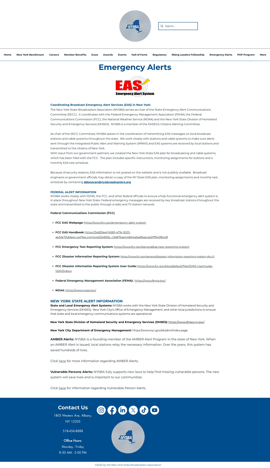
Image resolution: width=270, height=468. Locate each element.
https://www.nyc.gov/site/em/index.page (160, 330)
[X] (133, 410)
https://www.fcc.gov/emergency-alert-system (115, 222)
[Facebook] (111, 410)
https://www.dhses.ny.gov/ (186, 322)
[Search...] (177, 26)
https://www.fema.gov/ (150, 280)
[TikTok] (143, 410)
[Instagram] (101, 410)
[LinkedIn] (122, 410)
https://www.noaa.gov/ (80, 290)
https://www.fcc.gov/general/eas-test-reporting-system (151, 246)
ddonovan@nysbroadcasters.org (107, 182)
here (62, 361)
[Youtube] (154, 410)
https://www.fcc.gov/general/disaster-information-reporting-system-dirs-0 (167, 256)
